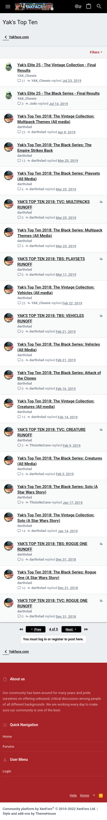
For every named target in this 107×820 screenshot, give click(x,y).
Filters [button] (95, 52)
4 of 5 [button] (53, 629)
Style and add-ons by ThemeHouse (29, 814)
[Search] (99, 6)
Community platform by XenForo (49, 809)
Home (7, 736)
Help (73, 795)
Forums (8, 746)
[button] (8, 6)
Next (71, 629)
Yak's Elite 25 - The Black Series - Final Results (58, 93)
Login (7, 771)
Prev (36, 629)
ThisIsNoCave (40, 445)
